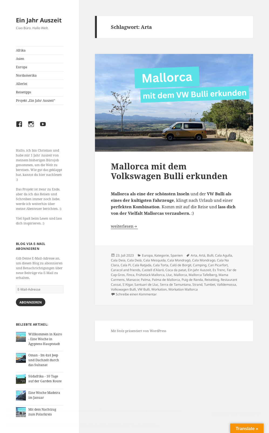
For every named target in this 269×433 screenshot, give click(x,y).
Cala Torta (160, 265)
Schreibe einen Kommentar (136, 294)
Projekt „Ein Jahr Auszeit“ (35, 100)
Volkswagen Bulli (123, 289)
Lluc (169, 274)
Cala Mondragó (178, 260)
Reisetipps (23, 92)
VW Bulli (144, 289)
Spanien (177, 255)
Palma (145, 279)
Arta (194, 255)
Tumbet (209, 284)
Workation (159, 289)
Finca (130, 274)
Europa (21, 67)
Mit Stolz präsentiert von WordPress (138, 331)
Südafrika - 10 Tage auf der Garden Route (45, 378)
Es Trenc (219, 270)
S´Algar (127, 284)
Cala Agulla (223, 255)
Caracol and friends (125, 270)
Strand (197, 284)
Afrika (21, 50)
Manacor (132, 279)
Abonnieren (30, 302)
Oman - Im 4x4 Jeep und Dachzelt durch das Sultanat (43, 360)
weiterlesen (124, 226)
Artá (202, 255)
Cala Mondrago (203, 260)
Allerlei (21, 83)
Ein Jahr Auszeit (39, 20)
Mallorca (180, 274)
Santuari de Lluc (146, 284)
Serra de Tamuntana (175, 284)
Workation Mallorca (183, 289)
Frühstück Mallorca (150, 274)
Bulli (210, 255)
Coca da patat (175, 270)
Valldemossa (226, 284)
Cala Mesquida (154, 260)
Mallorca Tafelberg (203, 274)
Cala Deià (134, 260)
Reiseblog (212, 279)
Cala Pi (126, 265)
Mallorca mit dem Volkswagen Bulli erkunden (169, 171)
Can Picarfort (218, 265)
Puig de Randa (192, 279)
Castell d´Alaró (153, 270)
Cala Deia (118, 260)
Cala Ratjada (141, 265)
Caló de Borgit (180, 265)
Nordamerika (26, 75)
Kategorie (161, 255)
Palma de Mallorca (166, 279)
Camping (199, 265)
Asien (20, 58)
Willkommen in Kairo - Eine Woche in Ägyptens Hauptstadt (45, 339)
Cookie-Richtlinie (145, 425)
